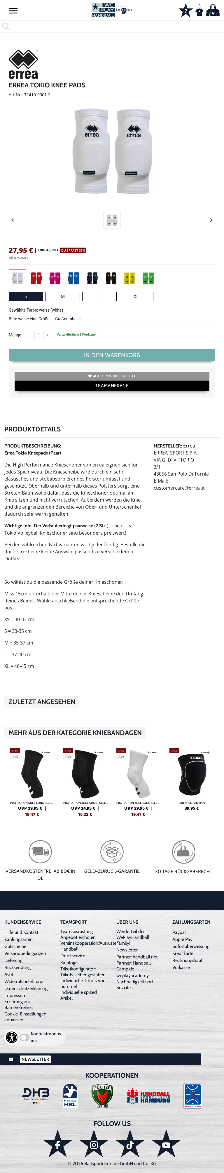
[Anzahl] (39, 335)
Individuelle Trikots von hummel (83, 983)
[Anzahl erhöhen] (47, 335)
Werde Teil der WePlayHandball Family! (132, 937)
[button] (13, 10)
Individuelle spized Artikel (78, 995)
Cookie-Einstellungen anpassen (25, 1016)
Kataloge (69, 962)
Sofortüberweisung (190, 946)
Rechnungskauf (187, 960)
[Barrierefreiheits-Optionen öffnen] (11, 1037)
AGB (8, 974)
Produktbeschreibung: (32, 446)
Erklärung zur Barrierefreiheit (18, 1004)
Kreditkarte (182, 953)
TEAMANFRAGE (112, 385)
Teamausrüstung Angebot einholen (78, 934)
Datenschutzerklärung (26, 988)
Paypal (179, 932)
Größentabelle (67, 319)
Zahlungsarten (18, 939)
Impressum (15, 995)
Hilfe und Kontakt (21, 932)
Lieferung (13, 960)
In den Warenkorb (112, 355)
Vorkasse (181, 967)
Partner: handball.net (137, 957)
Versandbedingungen (25, 953)
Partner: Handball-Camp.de (134, 966)
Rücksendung (17, 967)
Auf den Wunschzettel (112, 376)
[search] (112, 26)
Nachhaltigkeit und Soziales (134, 984)
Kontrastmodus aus (46, 1037)
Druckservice (72, 955)
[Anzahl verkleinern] (30, 335)
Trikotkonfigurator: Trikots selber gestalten (83, 971)
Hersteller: (168, 446)
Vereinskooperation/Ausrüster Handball (89, 946)
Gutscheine (15, 946)
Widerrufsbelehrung (23, 981)
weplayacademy (132, 975)
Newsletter (127, 950)
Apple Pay (182, 939)
